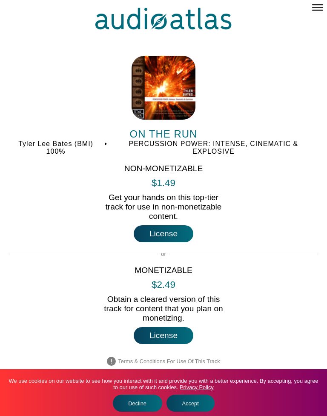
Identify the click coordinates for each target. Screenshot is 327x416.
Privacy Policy (197, 387)
